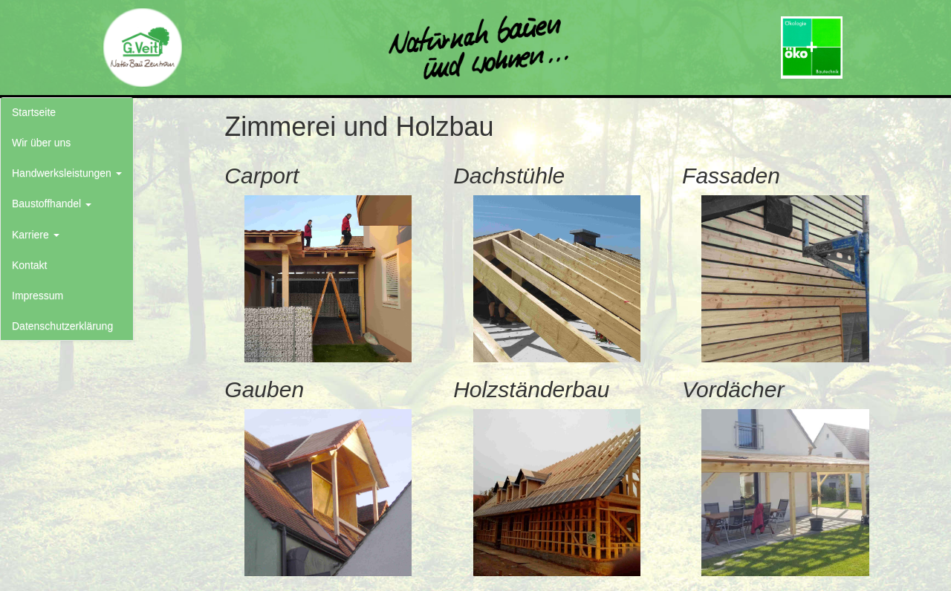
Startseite (34, 112)
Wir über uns (41, 142)
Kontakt (29, 265)
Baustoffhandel (51, 203)
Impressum (37, 295)
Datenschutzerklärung (62, 326)
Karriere (35, 235)
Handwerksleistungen (67, 173)
